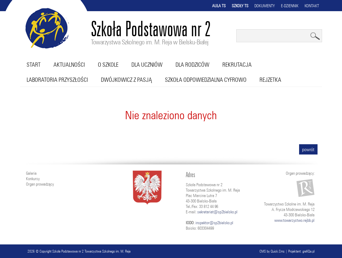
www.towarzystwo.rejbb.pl (294, 220)
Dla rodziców (192, 64)
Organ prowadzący (40, 184)
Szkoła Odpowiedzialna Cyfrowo (206, 79)
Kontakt (312, 5)
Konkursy (33, 178)
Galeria (31, 173)
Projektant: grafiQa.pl (301, 251)
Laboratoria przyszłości (57, 79)
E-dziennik (289, 5)
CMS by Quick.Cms (272, 251)
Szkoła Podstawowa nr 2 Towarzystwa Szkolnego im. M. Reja (91, 251)
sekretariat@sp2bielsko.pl (217, 212)
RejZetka (270, 79)
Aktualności (69, 64)
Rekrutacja (237, 64)
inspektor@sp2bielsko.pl (214, 222)
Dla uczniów (147, 64)
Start (33, 64)
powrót (308, 149)
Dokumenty (264, 5)
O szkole (108, 64)
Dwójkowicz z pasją (126, 79)
